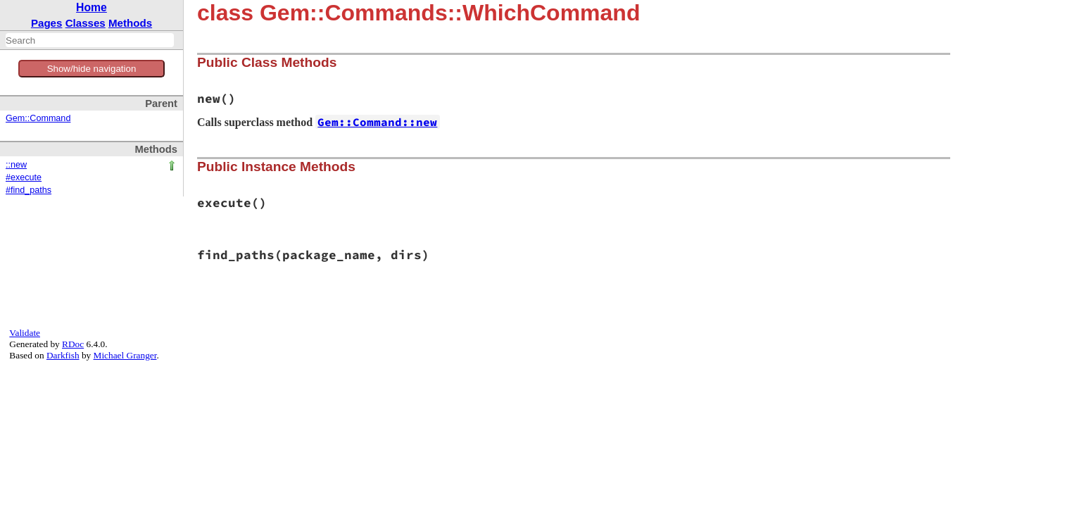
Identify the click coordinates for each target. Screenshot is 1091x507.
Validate (24, 332)
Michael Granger (125, 355)
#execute (24, 177)
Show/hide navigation (92, 68)
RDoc (73, 344)
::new (16, 165)
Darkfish (63, 355)
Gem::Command (38, 118)
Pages (47, 23)
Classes (85, 23)
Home (91, 7)
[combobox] (90, 40)
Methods (130, 23)
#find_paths (28, 190)
